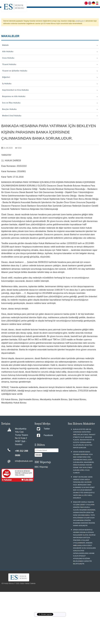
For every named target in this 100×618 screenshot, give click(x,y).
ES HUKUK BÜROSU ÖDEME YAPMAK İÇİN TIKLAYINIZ (23, 473)
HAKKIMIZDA (49, 9)
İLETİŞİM (95, 16)
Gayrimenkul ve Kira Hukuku (50, 90)
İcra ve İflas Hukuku (50, 103)
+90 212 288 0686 (21, 453)
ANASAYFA (39, 9)
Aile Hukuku (50, 51)
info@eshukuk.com (24, 461)
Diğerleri (50, 77)
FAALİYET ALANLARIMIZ (65, 9)
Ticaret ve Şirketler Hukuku (50, 71)
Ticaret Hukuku (50, 64)
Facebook (48, 435)
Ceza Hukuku (50, 58)
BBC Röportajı (41, 467)
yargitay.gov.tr (80, 21)
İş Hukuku (50, 83)
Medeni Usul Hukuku (50, 115)
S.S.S (77, 9)
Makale (50, 45)
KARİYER (84, 9)
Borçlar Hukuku (50, 109)
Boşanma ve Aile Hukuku (50, 96)
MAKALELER (93, 9)
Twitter (47, 429)
